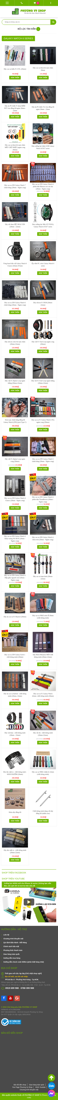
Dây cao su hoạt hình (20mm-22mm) (43, 578)
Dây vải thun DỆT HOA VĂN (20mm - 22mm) (15, 226)
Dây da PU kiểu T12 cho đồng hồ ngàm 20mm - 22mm (43, 108)
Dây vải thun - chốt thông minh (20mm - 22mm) (15, 734)
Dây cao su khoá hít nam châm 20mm (43, 69)
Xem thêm (15, 77)
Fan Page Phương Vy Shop (22, 1087)
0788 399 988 (27, 988)
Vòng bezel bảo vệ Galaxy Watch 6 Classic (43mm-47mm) (15, 265)
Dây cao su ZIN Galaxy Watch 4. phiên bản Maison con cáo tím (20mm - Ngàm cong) (43, 186)
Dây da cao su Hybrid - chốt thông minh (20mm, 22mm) (15, 695)
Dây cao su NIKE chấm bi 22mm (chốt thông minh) (43, 773)
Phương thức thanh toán (12, 950)
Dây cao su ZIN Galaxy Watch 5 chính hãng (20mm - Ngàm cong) (43, 460)
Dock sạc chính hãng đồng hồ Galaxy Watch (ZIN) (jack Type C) (15, 421)
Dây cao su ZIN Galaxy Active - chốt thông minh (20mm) (14, 656)
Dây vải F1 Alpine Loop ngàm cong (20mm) (15, 460)
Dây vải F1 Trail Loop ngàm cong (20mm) (43, 343)
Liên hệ (6, 935)
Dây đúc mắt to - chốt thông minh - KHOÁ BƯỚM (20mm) (15, 773)
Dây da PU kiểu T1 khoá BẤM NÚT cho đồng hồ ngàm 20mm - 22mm (15, 108)
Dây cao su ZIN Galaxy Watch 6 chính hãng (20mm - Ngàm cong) (15, 304)
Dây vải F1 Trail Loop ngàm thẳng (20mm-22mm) (42, 382)
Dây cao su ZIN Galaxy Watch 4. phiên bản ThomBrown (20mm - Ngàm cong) (43, 499)
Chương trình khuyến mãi (13, 939)
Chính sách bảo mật (11, 946)
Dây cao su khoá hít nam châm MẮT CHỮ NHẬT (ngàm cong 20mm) (15, 147)
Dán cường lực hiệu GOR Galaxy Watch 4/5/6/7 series (43, 147)
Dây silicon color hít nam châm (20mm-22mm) (15, 343)
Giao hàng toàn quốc (11, 954)
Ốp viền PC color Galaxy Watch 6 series (43, 265)
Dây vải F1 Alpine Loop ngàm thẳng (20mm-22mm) (15, 382)
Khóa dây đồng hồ (15, 812)
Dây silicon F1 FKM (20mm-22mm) (43, 304)
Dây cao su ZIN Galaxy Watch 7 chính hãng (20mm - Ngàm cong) (15, 186)
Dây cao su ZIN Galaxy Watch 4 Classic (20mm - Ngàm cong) (15, 499)
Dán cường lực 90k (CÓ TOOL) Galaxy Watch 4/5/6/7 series (43, 226)
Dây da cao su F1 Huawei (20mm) (15, 617)
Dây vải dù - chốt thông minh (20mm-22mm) (43, 734)
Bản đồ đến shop (20, 1085)
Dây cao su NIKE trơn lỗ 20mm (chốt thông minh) (43, 617)
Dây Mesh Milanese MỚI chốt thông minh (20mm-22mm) (43, 656)
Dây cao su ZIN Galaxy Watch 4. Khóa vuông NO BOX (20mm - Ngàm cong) (15, 538)
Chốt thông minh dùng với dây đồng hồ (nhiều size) (43, 812)
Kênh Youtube (40, 1087)
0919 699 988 (12, 988)
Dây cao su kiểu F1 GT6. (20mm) (15, 69)
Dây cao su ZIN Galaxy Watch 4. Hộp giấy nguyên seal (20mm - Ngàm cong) (15, 578)
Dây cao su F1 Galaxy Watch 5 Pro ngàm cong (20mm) (42, 421)
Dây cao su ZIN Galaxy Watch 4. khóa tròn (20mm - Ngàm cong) (43, 538)
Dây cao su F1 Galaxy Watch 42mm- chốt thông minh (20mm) (43, 695)
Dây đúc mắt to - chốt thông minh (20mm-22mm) (15, 851)
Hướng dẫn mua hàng (11, 958)
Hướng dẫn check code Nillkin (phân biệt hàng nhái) (23, 962)
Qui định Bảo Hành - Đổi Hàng (15, 942)
